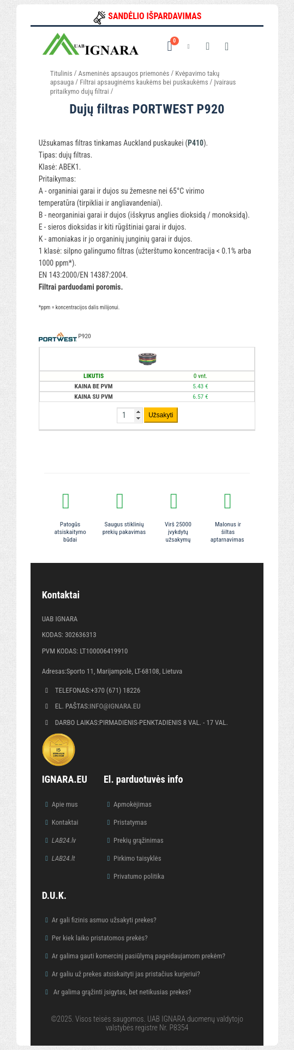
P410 (195, 143)
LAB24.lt (63, 858)
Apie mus (65, 804)
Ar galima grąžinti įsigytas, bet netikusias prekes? (121, 992)
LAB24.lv (64, 840)
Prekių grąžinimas (138, 840)
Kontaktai (65, 822)
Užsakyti (160, 415)
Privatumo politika (138, 876)
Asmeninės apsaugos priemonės (124, 73)
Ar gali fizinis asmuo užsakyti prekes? (104, 920)
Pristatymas (130, 822)
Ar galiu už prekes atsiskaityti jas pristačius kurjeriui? (126, 974)
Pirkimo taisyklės (137, 858)
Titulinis (61, 73)
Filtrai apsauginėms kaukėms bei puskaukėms (144, 82)
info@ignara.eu (115, 706)
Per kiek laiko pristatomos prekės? (100, 938)
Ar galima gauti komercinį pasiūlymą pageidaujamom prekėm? (138, 956)
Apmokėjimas (132, 804)
